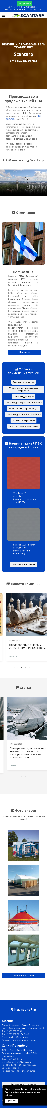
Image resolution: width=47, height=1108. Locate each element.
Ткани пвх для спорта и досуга (23, 408)
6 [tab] (33, 667)
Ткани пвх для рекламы (23, 420)
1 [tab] (14, 667)
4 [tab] (25, 667)
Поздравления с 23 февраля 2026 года (18, 646)
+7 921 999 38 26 (31, 7)
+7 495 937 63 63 (17, 7)
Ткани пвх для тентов (23, 382)
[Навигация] (3, 15)
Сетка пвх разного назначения (23, 426)
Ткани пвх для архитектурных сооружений (23, 389)
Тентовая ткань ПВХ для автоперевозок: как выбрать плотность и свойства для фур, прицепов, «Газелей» (21, 754)
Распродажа (25, 3)
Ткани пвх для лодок (23, 396)
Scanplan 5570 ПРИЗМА (24, 545)
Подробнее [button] (24, 352)
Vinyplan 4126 (19, 493)
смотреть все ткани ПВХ (23, 564)
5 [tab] (29, 667)
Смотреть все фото (23, 975)
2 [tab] (18, 667)
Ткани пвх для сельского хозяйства (24, 414)
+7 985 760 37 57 (14, 1034)
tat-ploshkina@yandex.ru (19, 1062)
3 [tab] (21, 667)
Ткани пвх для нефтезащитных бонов (24, 402)
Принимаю (12, 1101)
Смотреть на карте (23, 1084)
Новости (8, 656)
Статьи (7, 769)
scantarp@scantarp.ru (15, 9)
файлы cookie (27, 1089)
